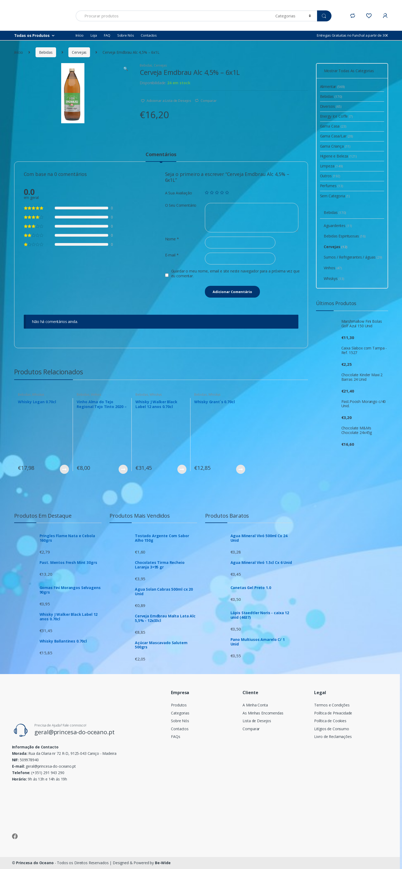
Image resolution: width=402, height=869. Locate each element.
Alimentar (332, 86)
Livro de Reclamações (333, 736)
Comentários (161, 154)
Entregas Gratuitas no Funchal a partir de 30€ (352, 35)
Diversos (331, 106)
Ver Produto (64, 469)
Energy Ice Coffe (336, 116)
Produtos (179, 704)
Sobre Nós (125, 35)
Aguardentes (338, 225)
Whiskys (38, 394)
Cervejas (79, 52)
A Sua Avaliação (178, 193)
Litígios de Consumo (331, 728)
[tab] (161, 157)
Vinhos (96, 394)
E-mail (172, 255)
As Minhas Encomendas (263, 713)
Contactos (149, 35)
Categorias (180, 713)
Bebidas (46, 52)
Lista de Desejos (257, 720)
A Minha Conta (255, 704)
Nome (172, 239)
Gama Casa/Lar (336, 136)
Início (80, 35)
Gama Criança (335, 146)
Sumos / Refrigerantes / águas (353, 257)
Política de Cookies (330, 720)
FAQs (175, 736)
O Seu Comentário (181, 205)
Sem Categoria (335, 195)
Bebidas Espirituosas (345, 236)
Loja (94, 35)
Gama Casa (333, 126)
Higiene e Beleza (338, 156)
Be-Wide (163, 862)
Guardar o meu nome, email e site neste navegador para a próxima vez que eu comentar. (235, 273)
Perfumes (331, 185)
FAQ (107, 35)
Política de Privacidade (333, 713)
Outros (330, 175)
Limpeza (331, 165)
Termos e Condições (331, 704)
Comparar (209, 100)
